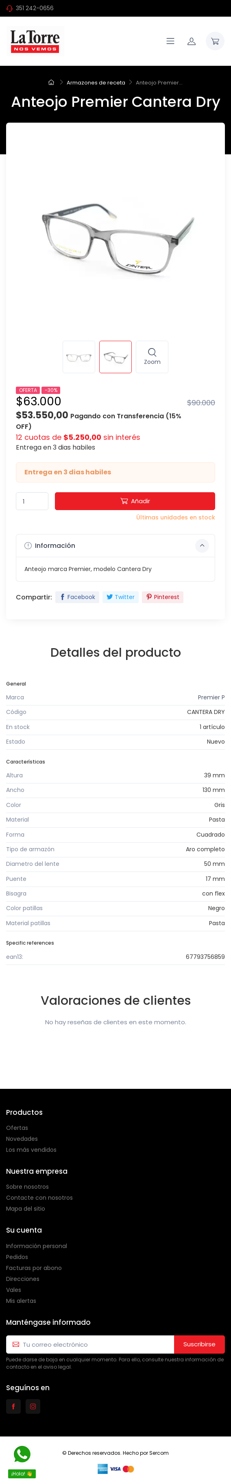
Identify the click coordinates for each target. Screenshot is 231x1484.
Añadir (135, 501)
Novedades (22, 1139)
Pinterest (162, 597)
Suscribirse (199, 1344)
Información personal (36, 1246)
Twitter (121, 597)
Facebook (77, 597)
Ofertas (17, 1128)
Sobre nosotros (27, 1187)
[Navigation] (170, 41)
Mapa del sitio (25, 1209)
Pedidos (17, 1257)
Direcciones (22, 1279)
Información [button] (116, 546)
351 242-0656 (35, 8)
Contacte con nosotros (39, 1198)
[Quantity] (32, 501)
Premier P (211, 697)
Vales (13, 1290)
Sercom (159, 1452)
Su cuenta (24, 1230)
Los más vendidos (31, 1150)
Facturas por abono (34, 1268)
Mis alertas (21, 1301)
